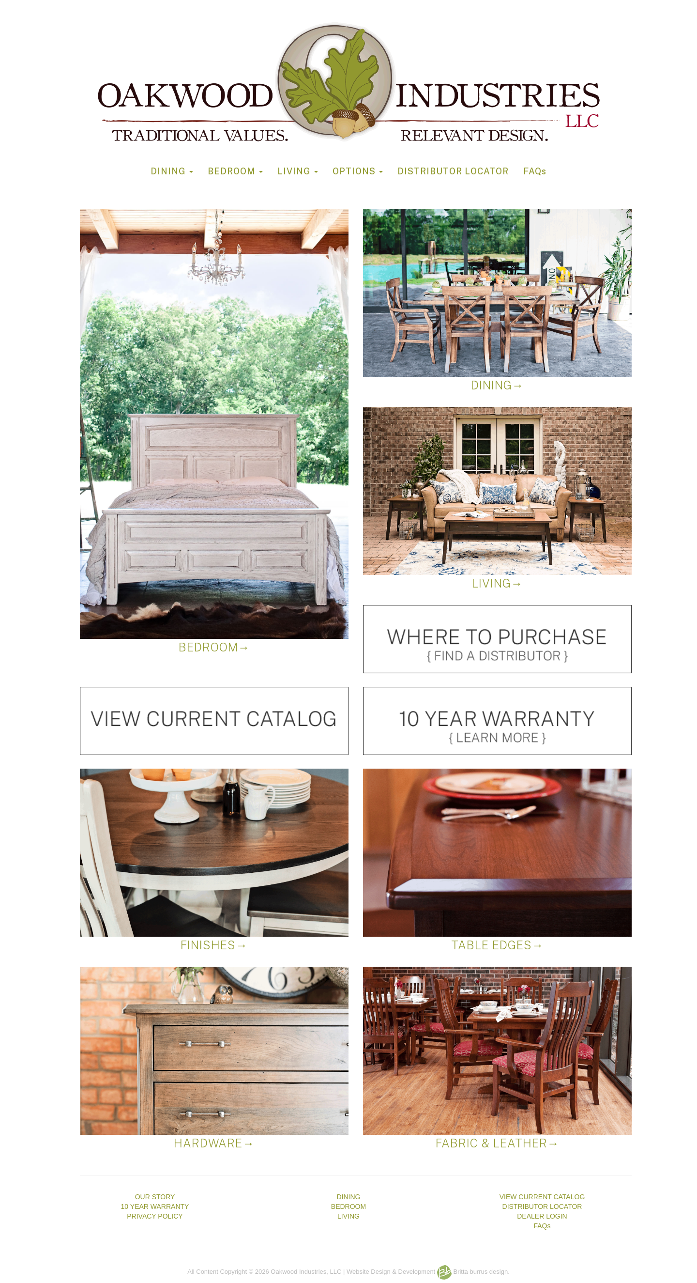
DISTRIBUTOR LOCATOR (453, 171)
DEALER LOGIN (542, 1216)
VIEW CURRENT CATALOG (542, 1197)
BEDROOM (235, 171)
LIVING (297, 171)
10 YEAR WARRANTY (155, 1206)
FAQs (534, 171)
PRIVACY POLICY (154, 1216)
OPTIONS (358, 171)
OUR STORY (155, 1197)
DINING (172, 171)
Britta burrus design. (473, 1271)
